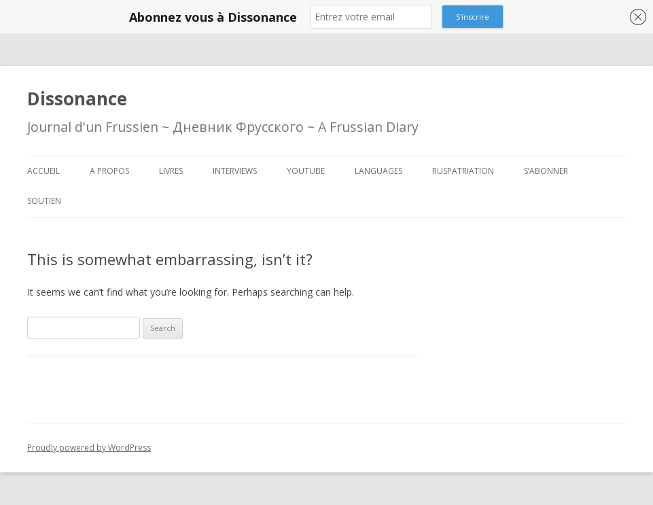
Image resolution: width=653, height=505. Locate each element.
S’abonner (546, 171)
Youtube (306, 171)
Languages (378, 171)
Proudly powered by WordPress (89, 447)
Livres (171, 171)
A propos (109, 171)
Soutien (44, 201)
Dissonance (77, 98)
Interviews (235, 171)
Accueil (43, 171)
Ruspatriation (463, 171)
